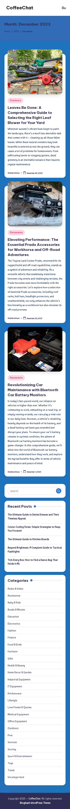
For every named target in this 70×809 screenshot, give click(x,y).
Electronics (14, 623)
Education (13, 616)
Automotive (16, 232)
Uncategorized (16, 777)
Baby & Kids (14, 602)
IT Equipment (15, 686)
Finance (12, 637)
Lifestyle (12, 700)
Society (12, 749)
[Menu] (64, 8)
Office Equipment (17, 721)
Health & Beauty (16, 665)
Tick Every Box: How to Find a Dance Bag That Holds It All (33, 561)
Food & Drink (15, 644)
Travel (11, 770)
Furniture (13, 651)
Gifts (10, 658)
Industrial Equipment (19, 679)
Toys (10, 763)
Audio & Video (15, 588)
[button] (58, 490)
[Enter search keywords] (35, 491)
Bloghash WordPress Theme (35, 802)
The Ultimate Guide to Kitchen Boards (28, 539)
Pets (10, 735)
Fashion (12, 630)
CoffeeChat (19, 7)
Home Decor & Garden (20, 672)
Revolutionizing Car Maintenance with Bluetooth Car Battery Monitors (33, 390)
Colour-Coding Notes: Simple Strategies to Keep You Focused (34, 528)
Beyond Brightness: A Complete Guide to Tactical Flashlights (35, 549)
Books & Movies (16, 609)
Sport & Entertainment (20, 756)
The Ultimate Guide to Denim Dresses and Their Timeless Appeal (33, 516)
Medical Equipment (18, 714)
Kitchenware (14, 693)
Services (12, 742)
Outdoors (15, 100)
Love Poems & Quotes (20, 707)
